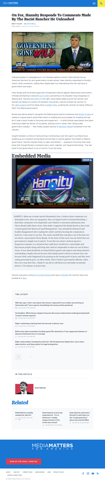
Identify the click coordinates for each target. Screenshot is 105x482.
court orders (44, 95)
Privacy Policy (58, 472)
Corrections (27, 472)
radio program (21, 105)
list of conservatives (42, 275)
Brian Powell (30, 24)
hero (25, 278)
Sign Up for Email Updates (23, 461)
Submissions (39, 472)
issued (81, 114)
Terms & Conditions (14, 475)
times (54, 105)
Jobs (49, 472)
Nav (93, 3)
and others (35, 98)
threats (88, 114)
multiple (48, 105)
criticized (64, 275)
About (8, 472)
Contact (16, 472)
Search (101, 3)
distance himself (66, 126)
